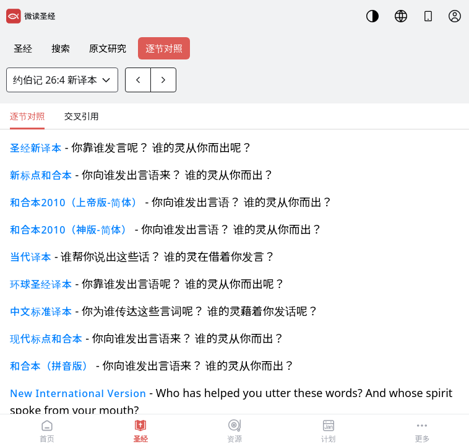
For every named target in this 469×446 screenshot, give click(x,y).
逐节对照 (164, 48)
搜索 (60, 48)
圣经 (23, 48)
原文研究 (107, 48)
